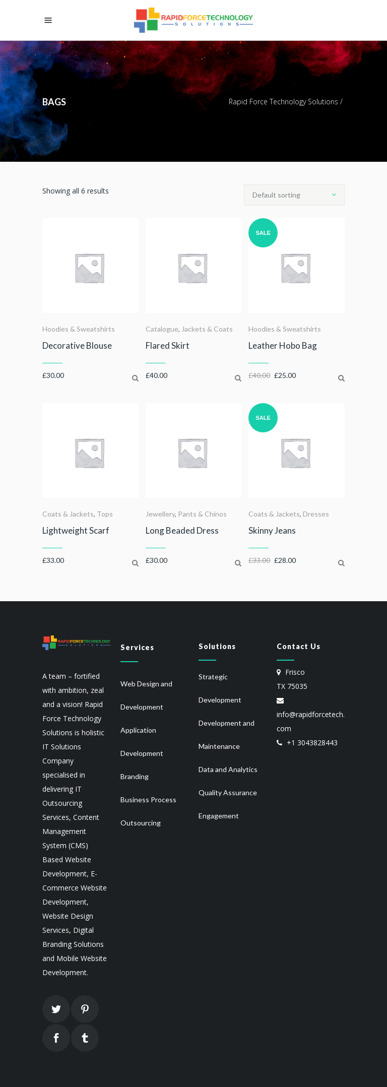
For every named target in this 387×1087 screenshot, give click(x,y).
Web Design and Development (146, 695)
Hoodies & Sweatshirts (78, 329)
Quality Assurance (228, 792)
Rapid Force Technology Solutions (283, 101)
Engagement (219, 815)
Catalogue (162, 329)
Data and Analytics (228, 769)
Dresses (316, 513)
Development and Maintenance (226, 734)
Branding (134, 776)
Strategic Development (220, 688)
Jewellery (160, 513)
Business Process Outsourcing (148, 811)
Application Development (141, 741)
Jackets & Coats (207, 329)
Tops (105, 513)
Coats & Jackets (68, 513)
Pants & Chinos (202, 513)
